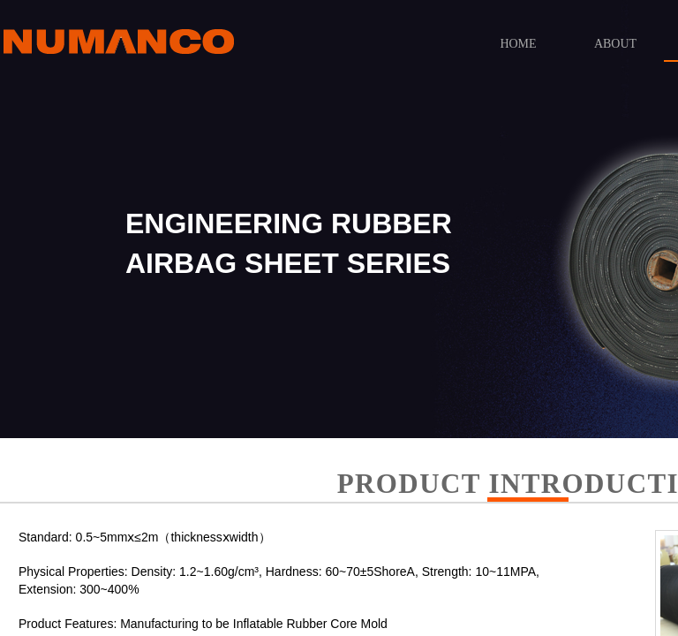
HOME (518, 43)
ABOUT (615, 43)
